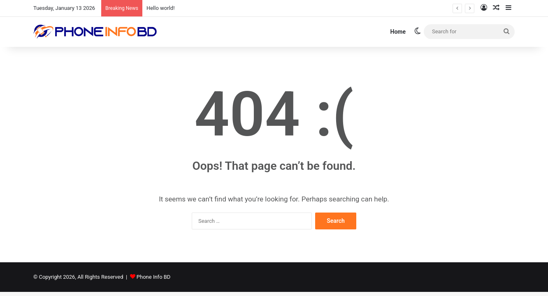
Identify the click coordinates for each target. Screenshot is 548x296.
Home (398, 31)
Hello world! (160, 8)
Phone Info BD (154, 277)
